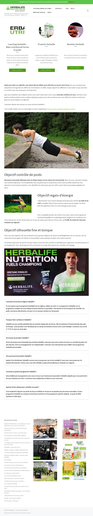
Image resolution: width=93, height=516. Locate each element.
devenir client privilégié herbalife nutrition (61, 109)
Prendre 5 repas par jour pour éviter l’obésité (16, 462)
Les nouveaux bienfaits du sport (12, 476)
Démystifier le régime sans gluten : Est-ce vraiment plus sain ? (17, 492)
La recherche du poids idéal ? (12, 473)
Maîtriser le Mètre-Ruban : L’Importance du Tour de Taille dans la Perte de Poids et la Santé (17, 424)
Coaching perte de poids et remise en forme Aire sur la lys (17, 439)
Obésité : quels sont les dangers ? (12, 498)
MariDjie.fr (12, 510)
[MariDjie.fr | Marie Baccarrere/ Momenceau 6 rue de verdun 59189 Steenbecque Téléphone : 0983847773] (15, 8)
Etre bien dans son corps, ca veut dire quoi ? (15, 433)
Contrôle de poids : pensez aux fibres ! (14, 481)
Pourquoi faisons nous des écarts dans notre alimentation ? (15, 429)
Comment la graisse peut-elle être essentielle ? (16, 452)
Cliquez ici (71, 2)
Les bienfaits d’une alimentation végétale (15, 435)
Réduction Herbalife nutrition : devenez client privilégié (16, 456)
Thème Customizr (26, 513)
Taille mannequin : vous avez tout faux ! (14, 478)
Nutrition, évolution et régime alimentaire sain (16, 450)
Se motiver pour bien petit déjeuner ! (14, 465)
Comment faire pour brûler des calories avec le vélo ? (16, 487)
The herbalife (7, 460)
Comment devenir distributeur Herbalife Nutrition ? (17, 470)
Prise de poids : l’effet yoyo (11, 501)
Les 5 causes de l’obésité (10, 484)
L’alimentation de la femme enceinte (13, 495)
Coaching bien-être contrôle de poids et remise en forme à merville (17, 443)
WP (12, 513)
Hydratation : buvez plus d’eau (12, 447)
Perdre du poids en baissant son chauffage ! (15, 468)
